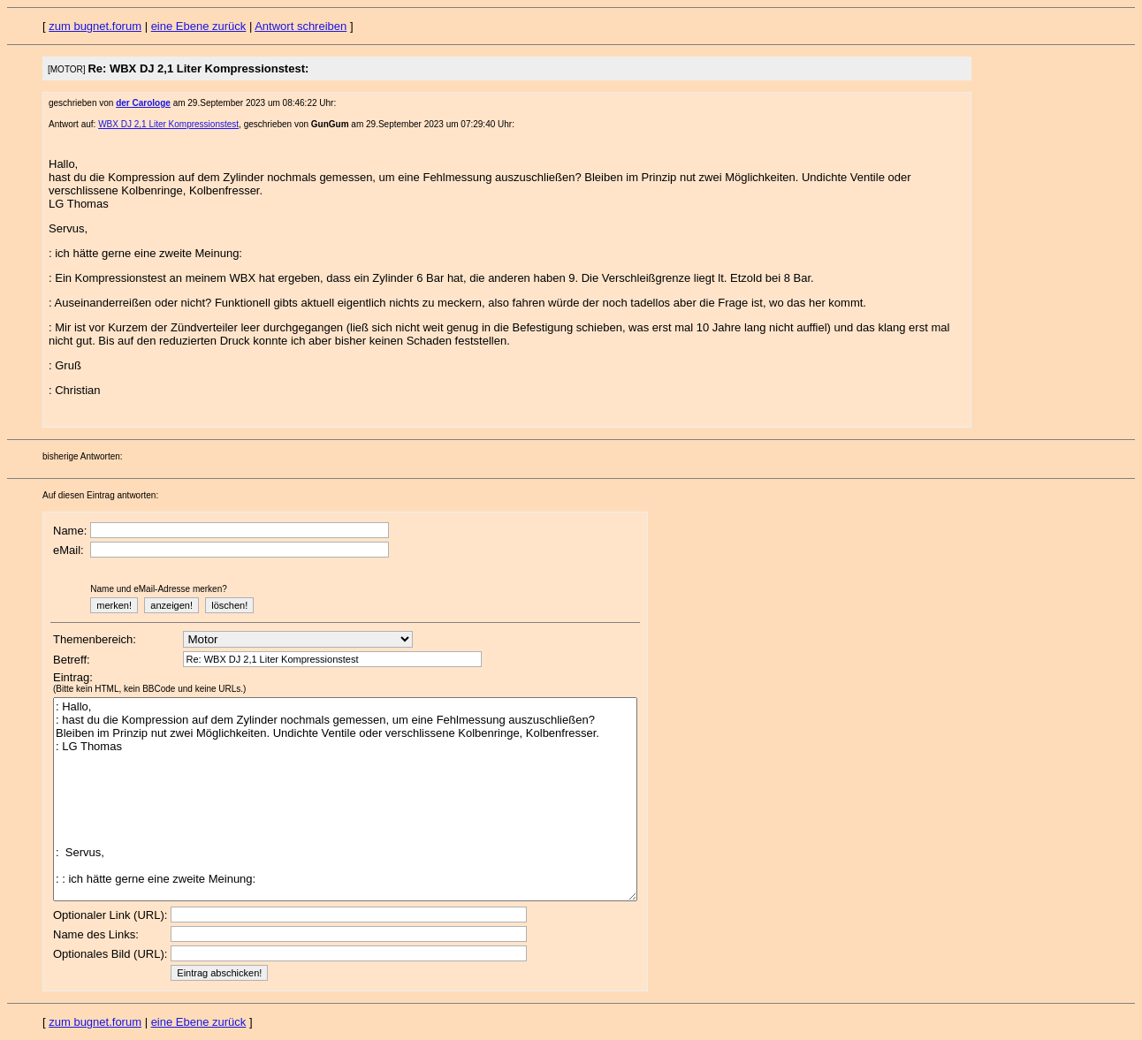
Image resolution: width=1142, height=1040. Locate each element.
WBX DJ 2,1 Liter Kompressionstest (168, 124)
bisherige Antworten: (82, 456)
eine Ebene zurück (199, 26)
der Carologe (143, 103)
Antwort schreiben (300, 26)
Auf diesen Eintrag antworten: (100, 495)
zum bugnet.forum (95, 26)
